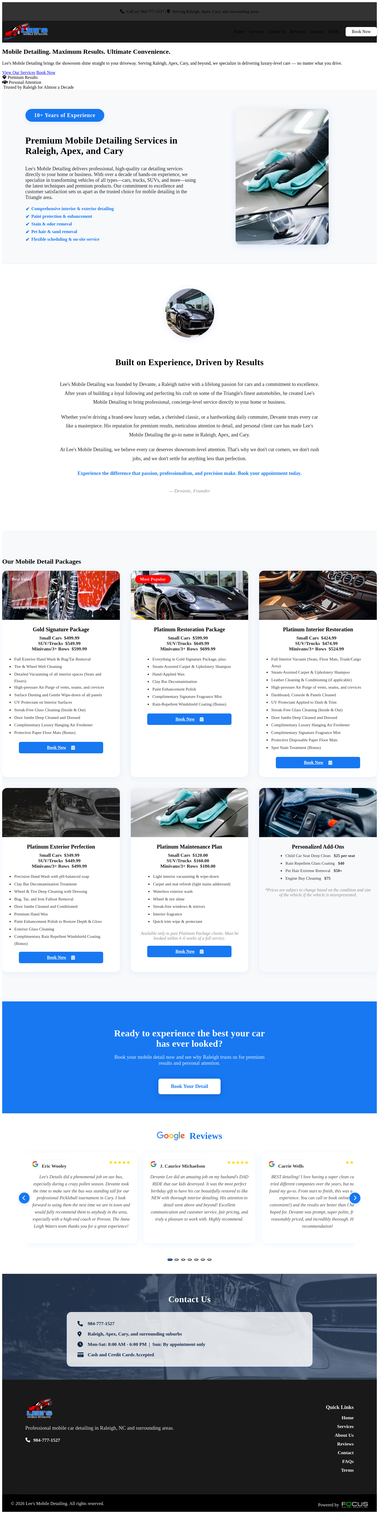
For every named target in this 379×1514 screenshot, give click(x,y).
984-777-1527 (152, 11)
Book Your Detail (189, 1086)
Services (256, 31)
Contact (317, 31)
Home (239, 31)
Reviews (298, 31)
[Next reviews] (354, 1198)
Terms (347, 1470)
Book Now (361, 31)
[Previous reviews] (24, 1198)
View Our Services (18, 72)
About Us (277, 31)
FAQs (333, 31)
